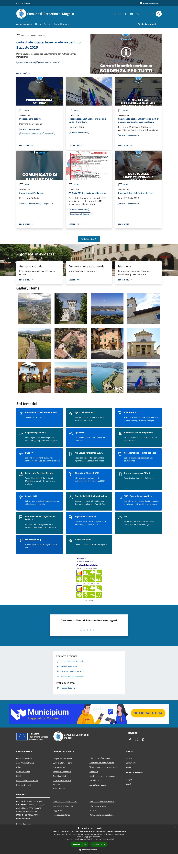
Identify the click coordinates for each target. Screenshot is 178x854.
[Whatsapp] (136, 13)
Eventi (129, 783)
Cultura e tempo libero (62, 762)
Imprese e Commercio (62, 771)
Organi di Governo (24, 758)
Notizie (74, 184)
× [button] (175, 827)
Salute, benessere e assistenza (102, 775)
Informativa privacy (97, 805)
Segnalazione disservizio (63, 805)
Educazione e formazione (99, 758)
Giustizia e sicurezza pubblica (101, 762)
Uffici (18, 767)
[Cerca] (159, 14)
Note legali (94, 810)
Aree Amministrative (25, 762)
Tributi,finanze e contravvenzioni (103, 767)
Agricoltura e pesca (97, 784)
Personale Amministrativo (27, 780)
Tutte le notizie (88, 238)
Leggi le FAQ (58, 810)
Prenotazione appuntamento (65, 801)
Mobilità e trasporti (61, 788)
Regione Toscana (23, 3)
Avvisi (23, 35)
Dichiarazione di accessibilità (101, 814)
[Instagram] (130, 13)
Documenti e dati (23, 784)
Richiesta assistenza (61, 814)
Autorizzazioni (95, 780)
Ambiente (93, 771)
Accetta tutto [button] (79, 844)
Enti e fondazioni (23, 771)
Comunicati (131, 762)
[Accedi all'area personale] (149, 3)
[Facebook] (124, 13)
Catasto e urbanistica (62, 780)
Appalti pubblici (59, 776)
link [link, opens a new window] (112, 839)
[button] (89, 850)
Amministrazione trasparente (101, 801)
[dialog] (89, 839)
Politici (19, 776)
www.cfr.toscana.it (89, 600)
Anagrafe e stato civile (62, 758)
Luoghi (129, 779)
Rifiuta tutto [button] (99, 844)
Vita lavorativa (59, 767)
